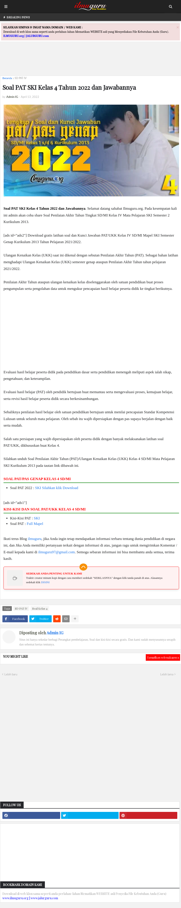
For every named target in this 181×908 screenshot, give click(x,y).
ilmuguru (34, 539)
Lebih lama (166, 674)
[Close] (177, 27)
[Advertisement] (90, 62)
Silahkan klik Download (60, 488)
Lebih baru (10, 674)
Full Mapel (35, 524)
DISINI (45, 582)
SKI (38, 488)
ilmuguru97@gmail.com (56, 552)
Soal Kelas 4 (39, 608)
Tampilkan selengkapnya (163, 657)
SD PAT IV (20, 78)
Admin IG (55, 632)
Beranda (7, 78)
